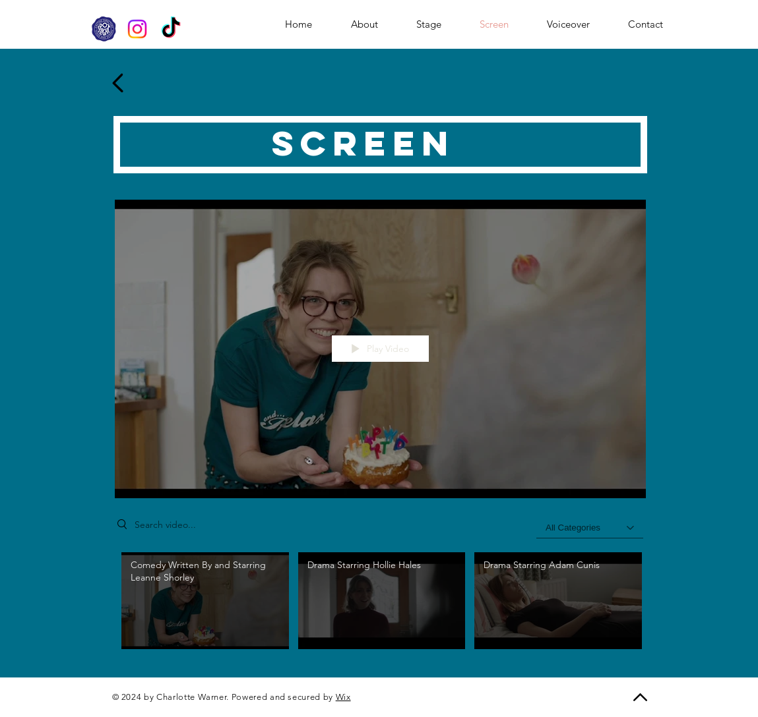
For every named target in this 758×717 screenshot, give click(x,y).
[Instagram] (137, 29)
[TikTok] (170, 29)
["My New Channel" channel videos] (380, 604)
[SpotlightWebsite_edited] (103, 29)
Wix (343, 697)
